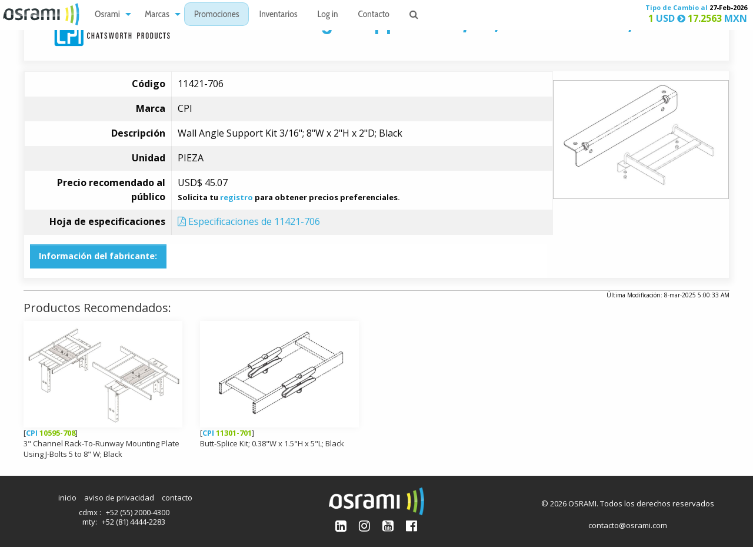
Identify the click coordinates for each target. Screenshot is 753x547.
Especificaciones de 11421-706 (249, 221)
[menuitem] (110, 14)
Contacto (373, 15)
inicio (67, 497)
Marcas (157, 15)
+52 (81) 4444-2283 (133, 521)
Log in (328, 15)
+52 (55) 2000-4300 (137, 512)
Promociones (216, 15)
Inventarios (278, 15)
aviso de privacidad (119, 497)
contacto (177, 497)
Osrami (107, 15)
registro (236, 197)
